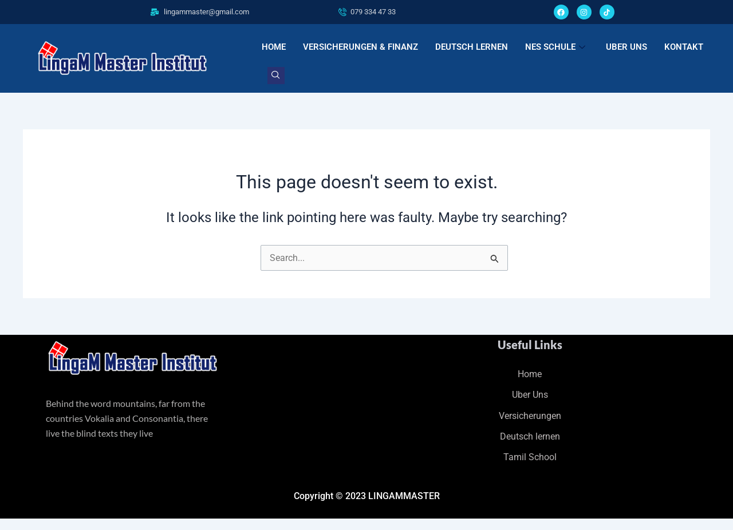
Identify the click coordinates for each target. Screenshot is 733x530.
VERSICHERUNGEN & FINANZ (360, 47)
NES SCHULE (555, 47)
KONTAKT (683, 47)
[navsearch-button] (276, 75)
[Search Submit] (494, 260)
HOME (274, 47)
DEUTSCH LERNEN (471, 47)
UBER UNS (626, 47)
